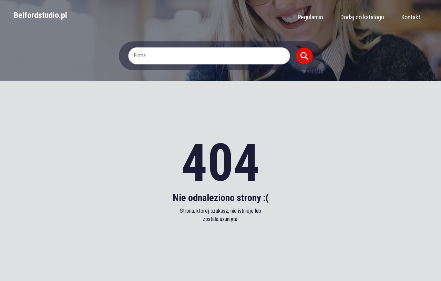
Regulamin (310, 17)
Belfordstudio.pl (40, 15)
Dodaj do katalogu (362, 17)
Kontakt (410, 17)
